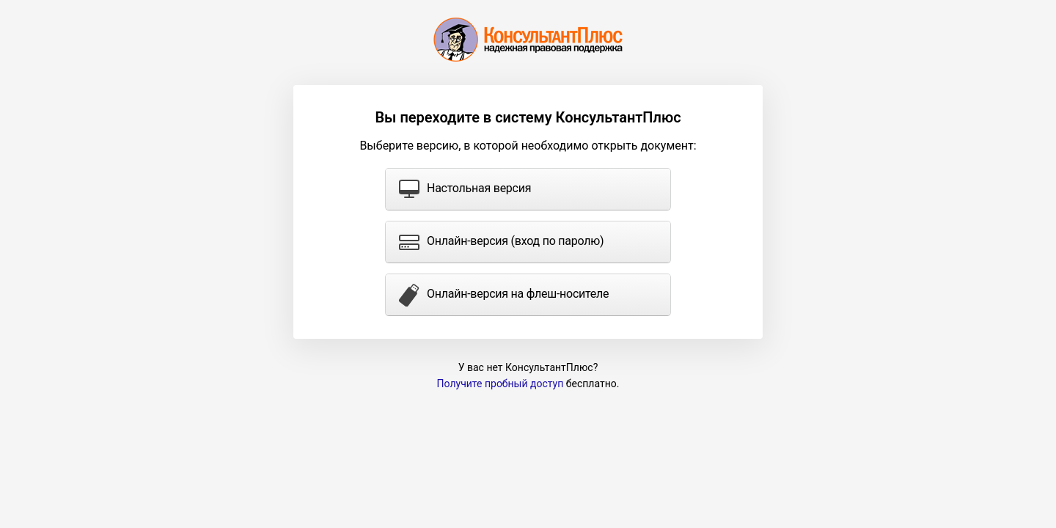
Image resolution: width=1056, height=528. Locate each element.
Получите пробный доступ (500, 383)
